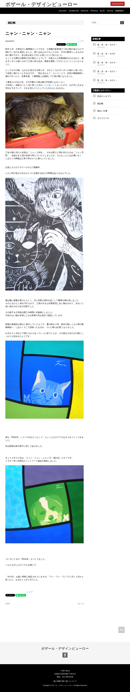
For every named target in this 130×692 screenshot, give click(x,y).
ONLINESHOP (117, 4)
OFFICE (110, 11)
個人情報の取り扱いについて (65, 681)
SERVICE (84, 11)
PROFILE (94, 11)
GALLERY (63, 11)
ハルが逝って (48, 85)
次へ (80, 604)
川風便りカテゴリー (102, 90)
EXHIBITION (74, 11)
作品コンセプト (104, 96)
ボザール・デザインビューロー (41, 4)
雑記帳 (100, 103)
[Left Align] (122, 22)
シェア (81, 41)
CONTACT (119, 11)
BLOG (102, 11)
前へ (9, 604)
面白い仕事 (102, 111)
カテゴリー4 (103, 118)
